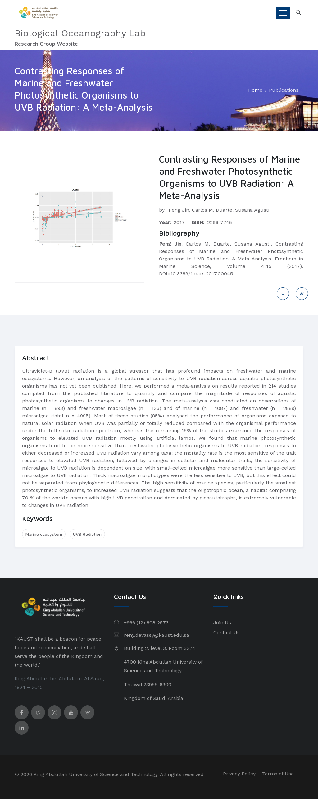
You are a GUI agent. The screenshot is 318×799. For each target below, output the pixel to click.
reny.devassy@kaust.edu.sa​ (156, 635)
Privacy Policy (239, 774)
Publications (283, 90)
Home (255, 90)
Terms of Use (278, 774)
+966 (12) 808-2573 (146, 623)
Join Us (222, 623)
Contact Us (226, 633)
